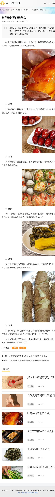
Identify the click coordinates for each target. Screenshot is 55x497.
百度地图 (34, 492)
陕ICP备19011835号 (47, 490)
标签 (29, 492)
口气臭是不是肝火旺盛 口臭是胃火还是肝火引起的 (29, 360)
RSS (25, 492)
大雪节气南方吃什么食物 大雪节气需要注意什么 (28, 356)
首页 (12, 10)
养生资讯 (19, 10)
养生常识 (27, 10)
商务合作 (20, 492)
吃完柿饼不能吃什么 (39, 10)
